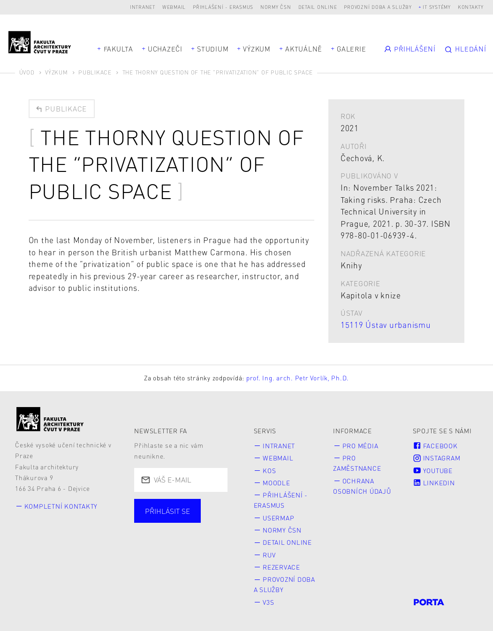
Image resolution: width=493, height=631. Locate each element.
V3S (268, 602)
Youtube (433, 471)
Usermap (278, 518)
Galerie (351, 49)
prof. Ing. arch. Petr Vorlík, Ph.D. (297, 378)
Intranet (142, 7)
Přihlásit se (167, 511)
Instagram (437, 458)
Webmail (174, 7)
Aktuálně (303, 49)
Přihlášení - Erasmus (223, 7)
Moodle (276, 483)
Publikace (95, 72)
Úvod (27, 72)
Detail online (317, 7)
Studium (212, 49)
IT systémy (437, 7)
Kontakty (471, 7)
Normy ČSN (275, 7)
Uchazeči (165, 49)
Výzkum (257, 49)
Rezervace (281, 567)
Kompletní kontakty (61, 506)
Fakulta (118, 49)
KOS (269, 471)
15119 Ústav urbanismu (386, 324)
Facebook (435, 446)
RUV (269, 555)
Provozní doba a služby (378, 7)
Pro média (360, 446)
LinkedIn (434, 483)
